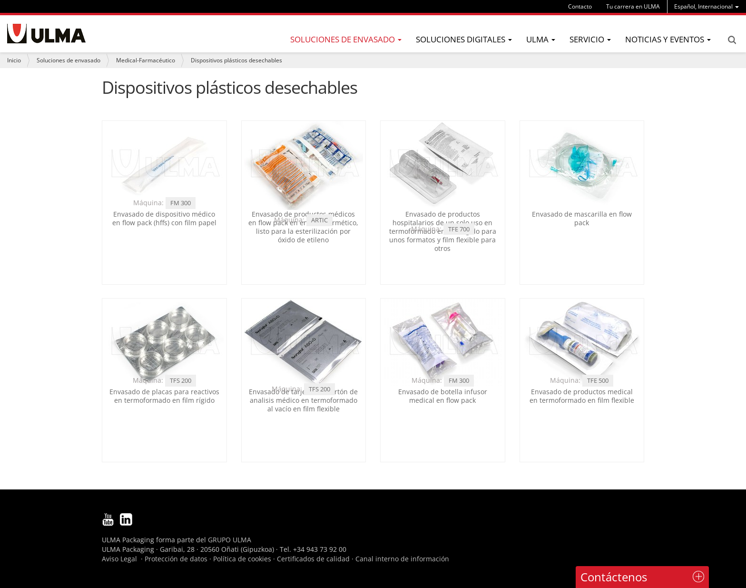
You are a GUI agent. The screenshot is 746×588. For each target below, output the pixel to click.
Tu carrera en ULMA (633, 6)
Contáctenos (613, 577)
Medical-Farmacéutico (145, 60)
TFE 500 (598, 380)
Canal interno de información (402, 558)
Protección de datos (176, 558)
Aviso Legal (119, 558)
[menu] (706, 6)
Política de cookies (242, 558)
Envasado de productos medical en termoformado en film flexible (582, 396)
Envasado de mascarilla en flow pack (582, 218)
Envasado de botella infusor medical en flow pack (442, 396)
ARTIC (319, 220)
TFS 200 (180, 380)
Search (732, 40)
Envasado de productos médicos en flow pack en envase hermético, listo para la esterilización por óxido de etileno (303, 227)
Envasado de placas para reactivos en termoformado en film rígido (164, 396)
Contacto (580, 6)
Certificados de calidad (313, 558)
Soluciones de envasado (68, 60)
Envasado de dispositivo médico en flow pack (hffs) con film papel (164, 218)
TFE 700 (459, 229)
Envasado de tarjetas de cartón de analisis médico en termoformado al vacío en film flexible (303, 400)
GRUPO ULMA (229, 539)
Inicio (14, 60)
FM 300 (180, 203)
